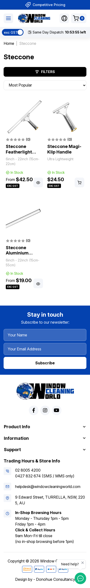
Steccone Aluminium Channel (17, 253)
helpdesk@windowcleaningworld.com (47, 486)
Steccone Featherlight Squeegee (19, 152)
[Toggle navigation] (8, 18)
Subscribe (45, 363)
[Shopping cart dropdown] (78, 18)
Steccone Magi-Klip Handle (64, 149)
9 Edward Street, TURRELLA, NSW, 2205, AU (50, 500)
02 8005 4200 (28, 470)
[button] (64, 18)
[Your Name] (45, 335)
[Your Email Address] (45, 349)
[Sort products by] (45, 85)
